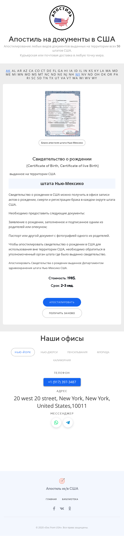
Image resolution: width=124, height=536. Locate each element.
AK (8, 71)
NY (78, 74)
